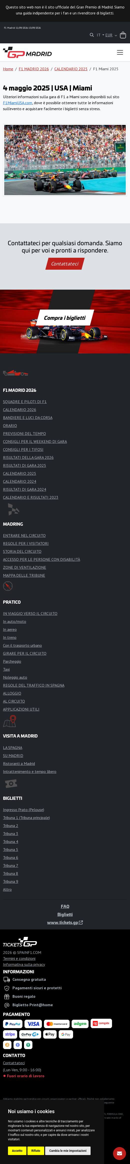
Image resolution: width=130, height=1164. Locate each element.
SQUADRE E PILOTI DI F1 (25, 401)
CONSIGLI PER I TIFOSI (23, 449)
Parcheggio (12, 661)
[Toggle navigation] (120, 52)
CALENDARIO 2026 (19, 409)
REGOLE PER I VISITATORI (26, 543)
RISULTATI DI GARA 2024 (24, 489)
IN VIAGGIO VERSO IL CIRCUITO (30, 613)
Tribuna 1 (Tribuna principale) (26, 817)
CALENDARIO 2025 (71, 68)
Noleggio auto (15, 677)
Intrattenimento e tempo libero (29, 771)
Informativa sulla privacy (24, 964)
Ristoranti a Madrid (19, 763)
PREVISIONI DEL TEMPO (24, 433)
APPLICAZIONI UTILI (21, 709)
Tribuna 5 (10, 849)
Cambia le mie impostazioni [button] (67, 1151)
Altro (7, 889)
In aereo (10, 629)
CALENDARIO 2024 (19, 481)
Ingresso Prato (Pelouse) (23, 809)
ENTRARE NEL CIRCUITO (24, 535)
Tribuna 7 (10, 865)
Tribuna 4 (10, 841)
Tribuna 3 (10, 833)
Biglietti (65, 914)
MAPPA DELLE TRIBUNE (24, 575)
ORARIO (10, 425)
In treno (9, 637)
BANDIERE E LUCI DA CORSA (27, 417)
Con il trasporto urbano (22, 645)
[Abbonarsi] (119, 1153)
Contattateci (65, 263)
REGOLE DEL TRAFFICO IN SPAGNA (33, 685)
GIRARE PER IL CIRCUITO (24, 653)
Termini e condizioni (19, 958)
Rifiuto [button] (35, 1151)
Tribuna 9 (10, 881)
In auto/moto (14, 621)
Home (8, 68)
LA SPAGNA (12, 747)
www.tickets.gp (65, 922)
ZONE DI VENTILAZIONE (24, 567)
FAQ (65, 906)
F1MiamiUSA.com (17, 102)
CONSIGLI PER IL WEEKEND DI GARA (35, 441)
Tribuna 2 (10, 825)
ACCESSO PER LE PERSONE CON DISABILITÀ (41, 559)
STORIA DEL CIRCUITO (22, 551)
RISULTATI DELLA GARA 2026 (28, 457)
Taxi (6, 669)
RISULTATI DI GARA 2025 (24, 465)
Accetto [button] (17, 1151)
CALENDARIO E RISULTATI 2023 (30, 497)
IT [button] (99, 34)
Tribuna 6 (10, 857)
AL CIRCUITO (14, 701)
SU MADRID (13, 755)
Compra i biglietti (65, 317)
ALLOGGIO (12, 693)
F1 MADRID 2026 (34, 68)
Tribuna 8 (10, 873)
